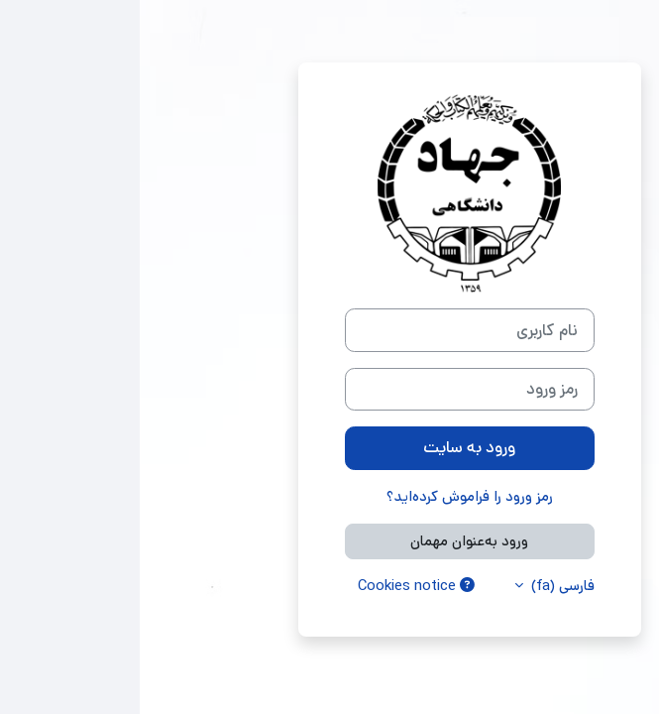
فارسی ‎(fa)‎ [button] (421, 585)
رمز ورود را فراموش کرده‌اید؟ (330, 496)
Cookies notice (276, 585)
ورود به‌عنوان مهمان (329, 541)
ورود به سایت (329, 447)
